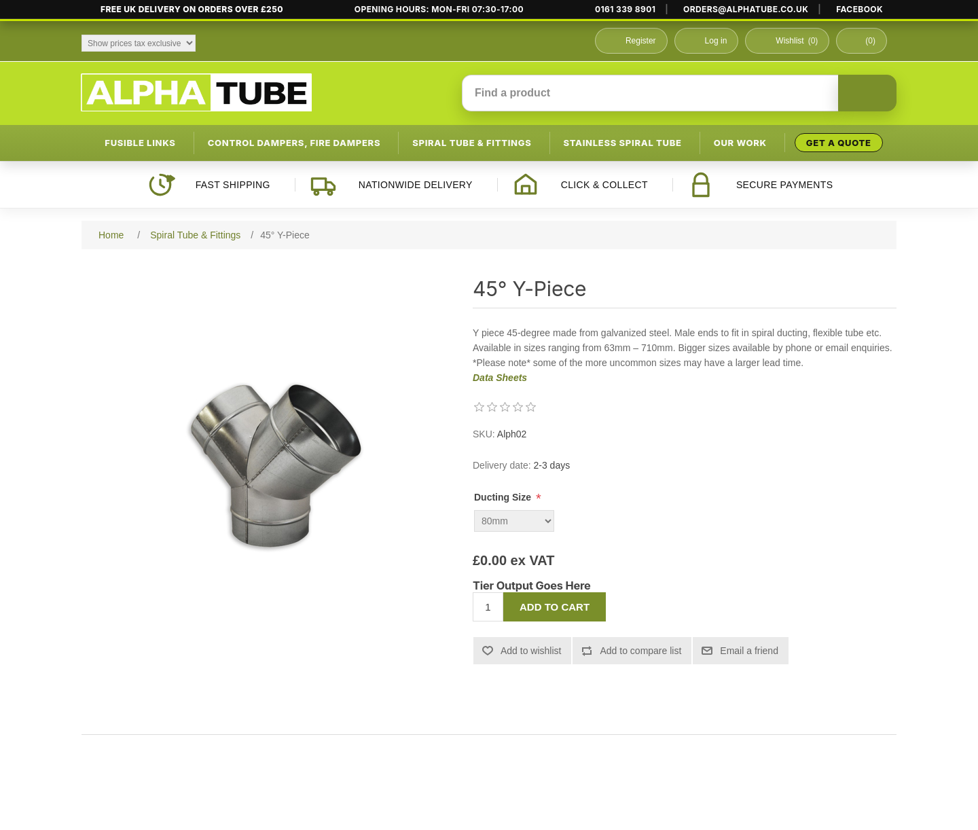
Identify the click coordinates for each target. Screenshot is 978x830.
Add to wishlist (531, 650)
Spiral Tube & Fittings (471, 142)
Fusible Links (140, 142)
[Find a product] (650, 93)
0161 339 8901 (625, 9)
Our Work (740, 142)
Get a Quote (838, 142)
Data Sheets (500, 377)
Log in (716, 41)
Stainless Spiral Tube (623, 142)
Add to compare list (640, 650)
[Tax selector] (139, 43)
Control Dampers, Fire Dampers (294, 142)
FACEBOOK (859, 9)
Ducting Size (504, 497)
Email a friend (749, 650)
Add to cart (555, 607)
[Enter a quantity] (488, 606)
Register (641, 41)
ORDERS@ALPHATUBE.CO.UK (745, 9)
